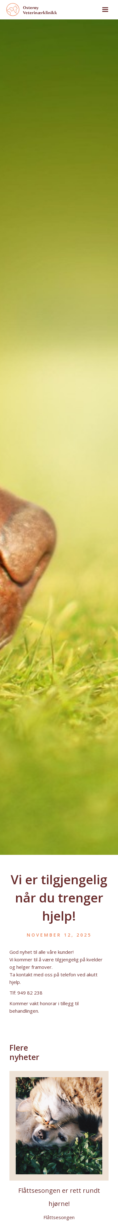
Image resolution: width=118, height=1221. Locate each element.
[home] (48, 9)
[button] (105, 9)
